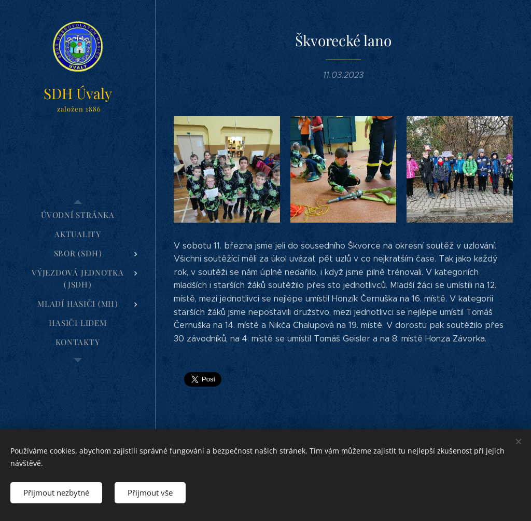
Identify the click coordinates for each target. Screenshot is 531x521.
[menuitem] (77, 215)
